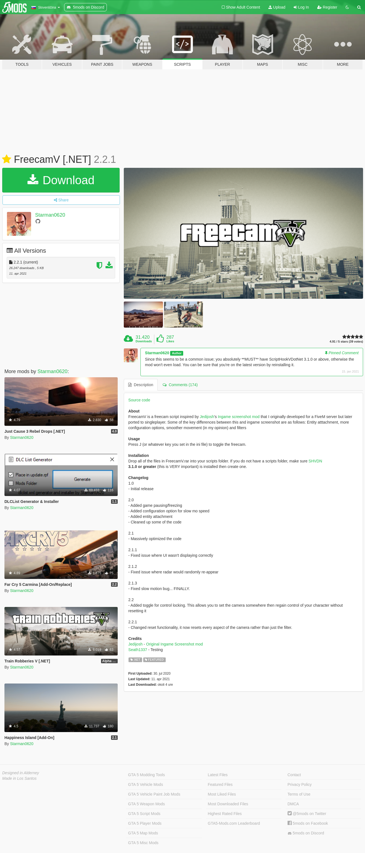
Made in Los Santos (19, 778)
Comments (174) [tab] (180, 385)
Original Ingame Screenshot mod (174, 644)
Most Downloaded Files (228, 804)
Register (327, 7)
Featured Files (220, 784)
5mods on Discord (306, 833)
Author (177, 353)
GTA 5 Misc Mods (143, 843)
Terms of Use (299, 794)
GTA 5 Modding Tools (146, 775)
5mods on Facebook (308, 823)
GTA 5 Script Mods (144, 813)
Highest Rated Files (225, 813)
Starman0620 (50, 215)
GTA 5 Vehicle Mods (145, 784)
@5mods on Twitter (307, 813)
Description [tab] (140, 385)
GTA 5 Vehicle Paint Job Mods (154, 794)
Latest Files (218, 775)
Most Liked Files (222, 794)
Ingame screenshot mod (239, 416)
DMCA (293, 804)
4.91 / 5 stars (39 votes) (346, 341)
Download (60, 180)
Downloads (144, 341)
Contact (294, 775)
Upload (276, 7)
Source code (139, 400)
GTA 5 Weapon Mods (146, 804)
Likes (170, 341)
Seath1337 (137, 649)
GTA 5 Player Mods (144, 823)
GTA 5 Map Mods (143, 833)
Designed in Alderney (20, 773)
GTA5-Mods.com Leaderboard (234, 823)
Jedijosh (207, 416)
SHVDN (315, 461)
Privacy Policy (300, 784)
